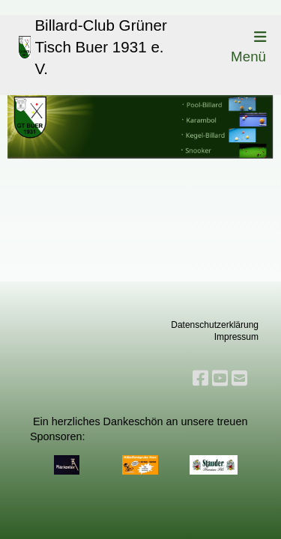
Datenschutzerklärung (215, 325)
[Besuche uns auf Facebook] (200, 378)
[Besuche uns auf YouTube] (220, 378)
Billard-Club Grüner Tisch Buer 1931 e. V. (100, 46)
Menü (248, 47)
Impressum (236, 337)
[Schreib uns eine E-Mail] (239, 378)
